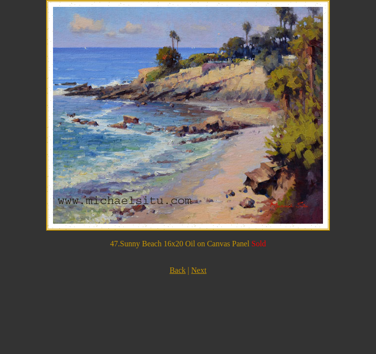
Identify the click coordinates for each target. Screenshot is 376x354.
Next (198, 270)
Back (177, 270)
